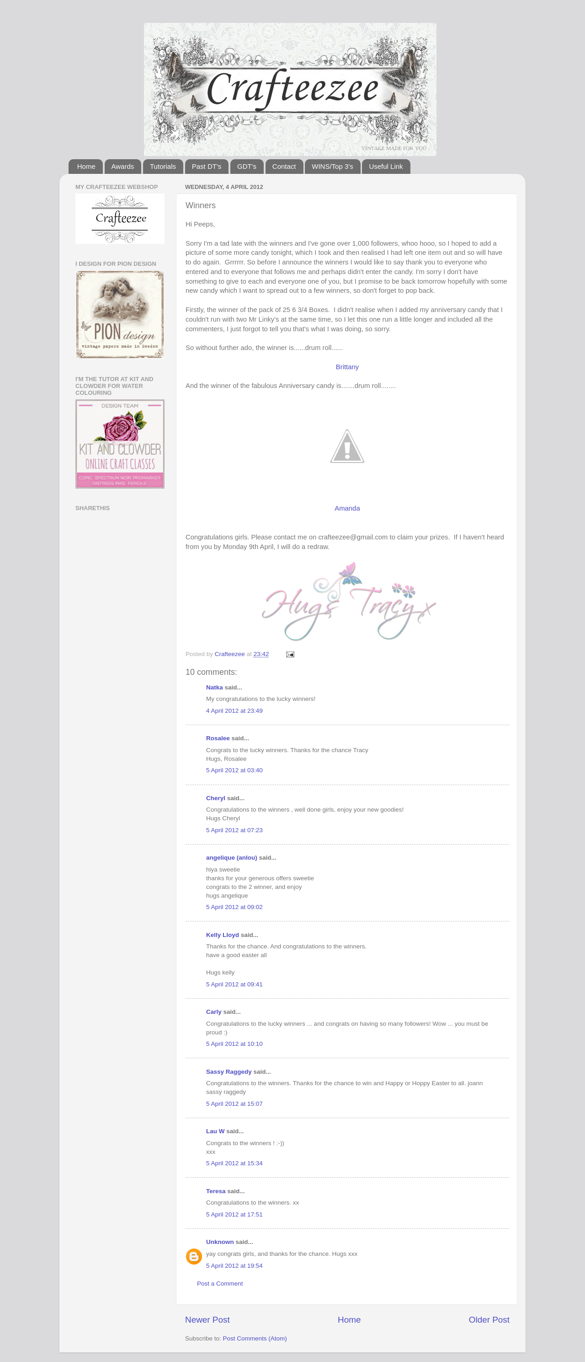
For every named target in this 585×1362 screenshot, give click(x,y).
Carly (214, 1011)
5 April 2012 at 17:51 (234, 1214)
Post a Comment (220, 1283)
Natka (214, 687)
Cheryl (215, 798)
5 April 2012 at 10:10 (234, 1043)
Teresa (216, 1191)
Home (86, 166)
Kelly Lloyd (222, 934)
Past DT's (207, 166)
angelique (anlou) (231, 857)
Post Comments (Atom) (255, 1338)
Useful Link (386, 166)
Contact (284, 166)
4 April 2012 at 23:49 (234, 710)
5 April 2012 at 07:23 (234, 830)
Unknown (220, 1241)
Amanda (347, 508)
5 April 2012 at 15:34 (234, 1163)
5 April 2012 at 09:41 (234, 984)
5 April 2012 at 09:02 (234, 907)
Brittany (347, 367)
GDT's (246, 166)
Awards (123, 166)
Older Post (489, 1319)
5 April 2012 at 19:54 (234, 1265)
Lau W (215, 1131)
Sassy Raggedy (229, 1071)
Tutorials (163, 166)
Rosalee (218, 738)
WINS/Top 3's (332, 166)
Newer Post (207, 1319)
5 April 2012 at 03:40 (234, 770)
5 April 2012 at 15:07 (234, 1103)
